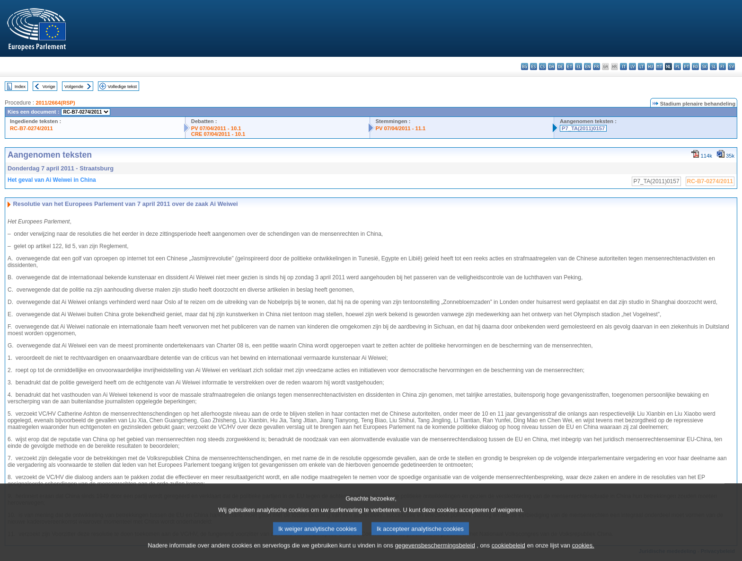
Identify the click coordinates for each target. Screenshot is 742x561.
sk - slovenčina (704, 66)
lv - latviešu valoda (632, 66)
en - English (587, 66)
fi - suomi (722, 66)
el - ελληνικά (578, 66)
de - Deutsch (560, 66)
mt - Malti (659, 66)
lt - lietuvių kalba (641, 66)
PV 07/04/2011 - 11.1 (401, 128)
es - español (533, 66)
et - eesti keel (569, 66)
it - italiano (623, 66)
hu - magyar (650, 66)
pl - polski (677, 66)
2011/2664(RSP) (55, 103)
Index (20, 86)
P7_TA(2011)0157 (583, 128)
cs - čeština (542, 66)
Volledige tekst (122, 86)
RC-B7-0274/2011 (31, 128)
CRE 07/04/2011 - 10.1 (218, 134)
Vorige (49, 86)
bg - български (524, 66)
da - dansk (551, 66)
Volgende (73, 86)
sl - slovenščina (713, 66)
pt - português (686, 66)
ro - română (695, 66)
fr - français (596, 66)
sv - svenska (731, 66)
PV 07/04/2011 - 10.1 (216, 128)
